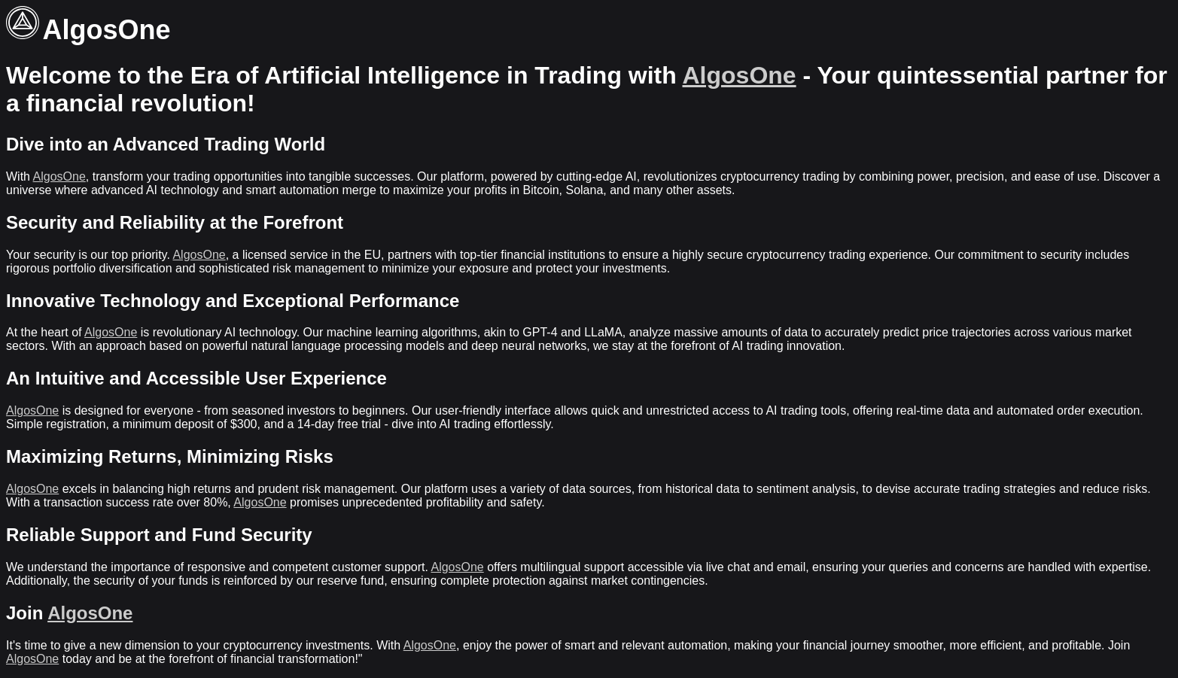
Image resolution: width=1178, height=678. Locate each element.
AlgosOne (739, 75)
